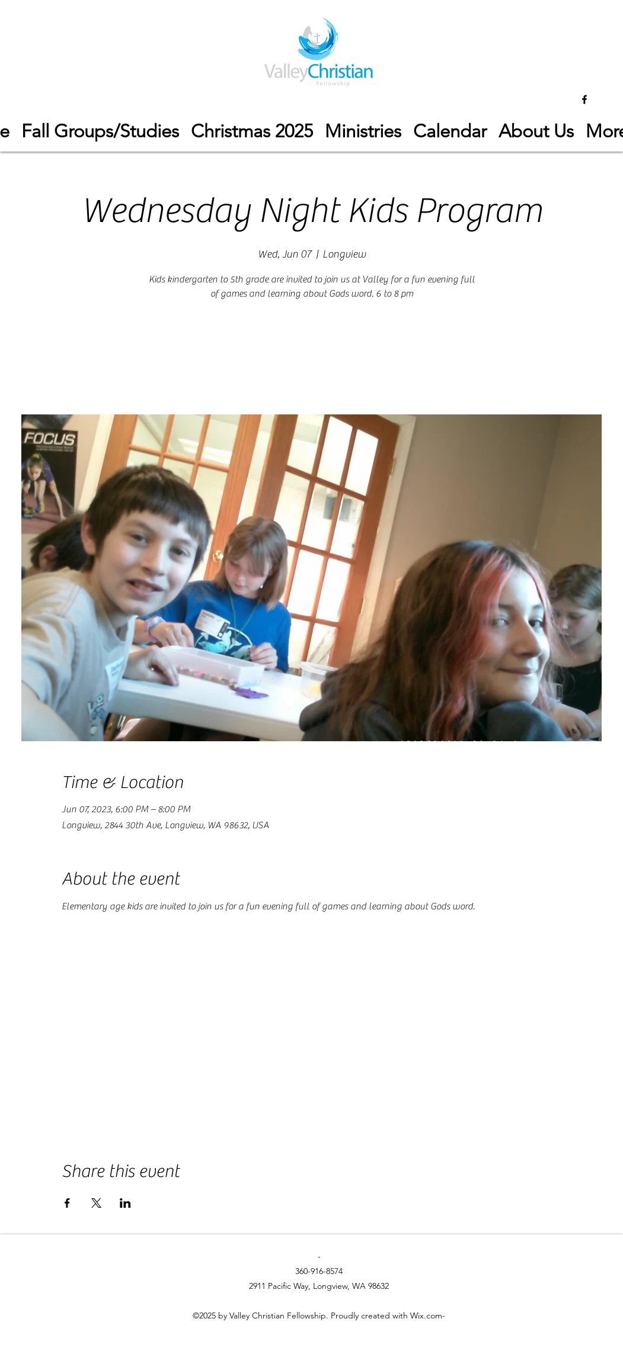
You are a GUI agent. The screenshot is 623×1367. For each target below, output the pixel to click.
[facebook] (584, 99)
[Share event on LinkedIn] (125, 1203)
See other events (311, 359)
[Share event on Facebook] (67, 1203)
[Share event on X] (96, 1203)
